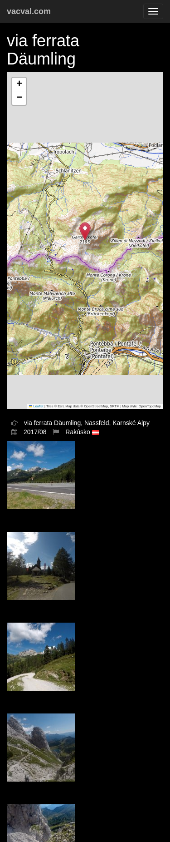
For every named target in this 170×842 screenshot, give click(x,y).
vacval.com (29, 11)
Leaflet (36, 406)
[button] (85, 231)
